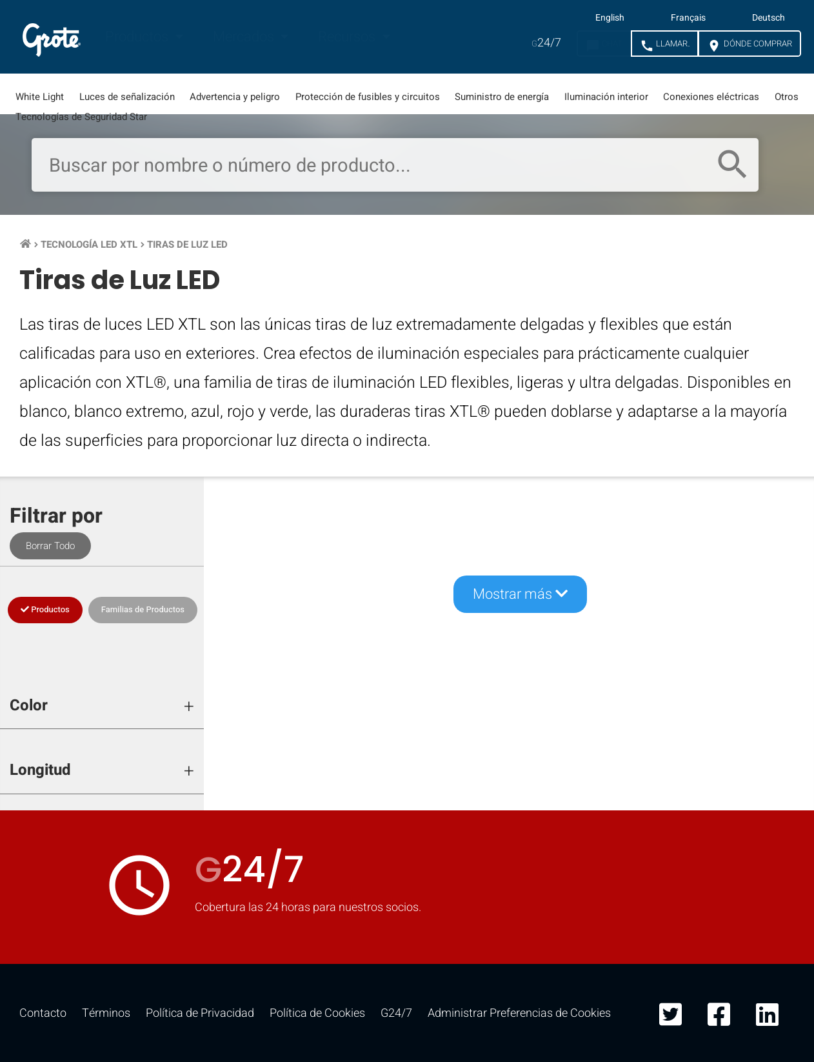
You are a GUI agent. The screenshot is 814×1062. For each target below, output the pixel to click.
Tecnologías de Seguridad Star (81, 117)
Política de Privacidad (200, 1013)
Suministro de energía (502, 97)
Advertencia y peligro (235, 97)
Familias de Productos (142, 609)
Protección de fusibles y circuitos (367, 97)
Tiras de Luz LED (187, 244)
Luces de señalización (127, 97)
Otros (787, 97)
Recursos (348, 36)
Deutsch (768, 18)
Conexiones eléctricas (711, 97)
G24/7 (396, 1013)
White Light (39, 97)
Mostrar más (520, 594)
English (609, 18)
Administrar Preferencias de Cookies (519, 1013)
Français (688, 18)
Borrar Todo (50, 546)
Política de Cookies (317, 1013)
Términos (106, 1013)
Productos (138, 36)
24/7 (546, 43)
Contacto (42, 1013)
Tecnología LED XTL (89, 244)
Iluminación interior (606, 97)
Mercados (245, 36)
